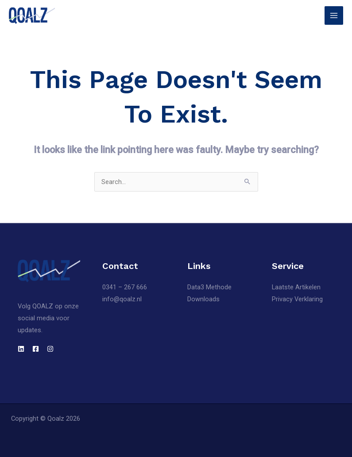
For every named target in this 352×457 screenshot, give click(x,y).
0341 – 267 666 (124, 287)
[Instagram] (50, 349)
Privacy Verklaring (297, 299)
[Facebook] (35, 349)
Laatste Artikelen (296, 287)
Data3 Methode (209, 287)
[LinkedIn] (21, 349)
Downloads (203, 299)
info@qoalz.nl (122, 299)
